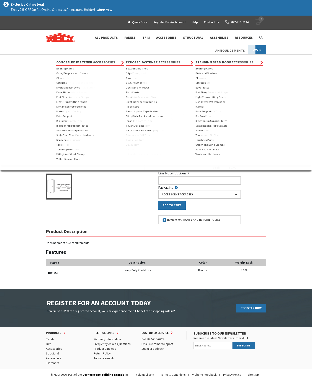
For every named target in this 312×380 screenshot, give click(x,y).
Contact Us (211, 22)
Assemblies (53, 358)
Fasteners (52, 363)
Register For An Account (169, 22)
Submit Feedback (152, 349)
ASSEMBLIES (219, 37)
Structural (52, 353)
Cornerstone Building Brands (103, 375)
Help (195, 22)
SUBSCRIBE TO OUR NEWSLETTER (219, 333)
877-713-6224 (237, 22)
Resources (244, 37)
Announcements (104, 358)
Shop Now (104, 9)
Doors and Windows (159, 58)
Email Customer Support (157, 344)
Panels (50, 339)
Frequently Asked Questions (112, 344)
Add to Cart (172, 205)
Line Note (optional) (173, 173)
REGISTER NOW (251, 308)
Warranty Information (107, 339)
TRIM (146, 37)
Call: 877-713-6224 (152, 339)
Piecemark (168, 95)
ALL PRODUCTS (106, 37)
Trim (48, 344)
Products (65, 58)
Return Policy (102, 353)
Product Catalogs (105, 349)
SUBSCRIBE (243, 345)
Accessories (85, 58)
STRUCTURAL (193, 37)
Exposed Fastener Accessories (119, 58)
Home (50, 58)
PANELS (130, 37)
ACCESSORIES (166, 37)
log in (183, 119)
